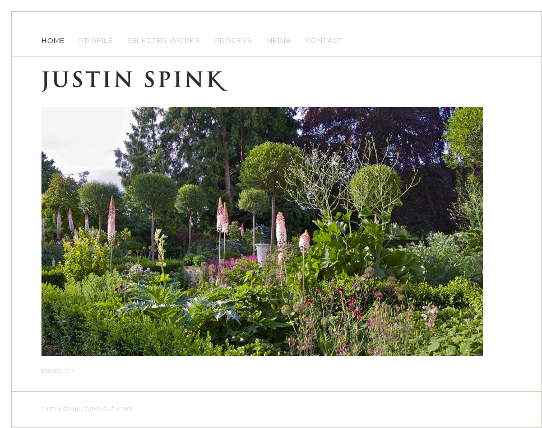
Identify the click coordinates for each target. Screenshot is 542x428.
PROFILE (96, 40)
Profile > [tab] (58, 371)
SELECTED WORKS (163, 40)
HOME (53, 40)
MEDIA (278, 40)
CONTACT (324, 40)
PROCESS (233, 40)
